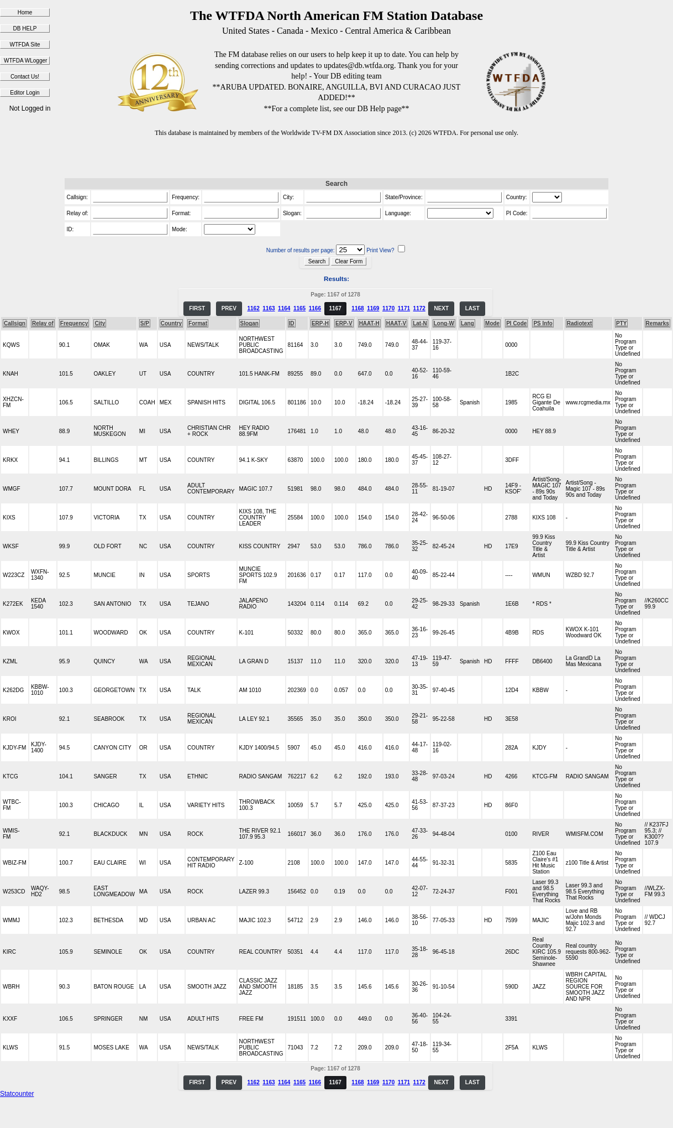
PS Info (542, 323)
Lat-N (420, 323)
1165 (299, 308)
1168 (357, 308)
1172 (419, 308)
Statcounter (17, 1094)
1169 (373, 308)
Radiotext (579, 323)
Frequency (74, 323)
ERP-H (320, 323)
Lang (467, 323)
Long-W (444, 323)
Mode (492, 323)
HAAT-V (396, 323)
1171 (404, 308)
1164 (284, 308)
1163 (268, 308)
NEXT (441, 308)
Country (171, 323)
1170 (388, 308)
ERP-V (344, 323)
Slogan (249, 323)
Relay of (43, 323)
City (99, 323)
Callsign (14, 323)
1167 (335, 308)
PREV (229, 308)
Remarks (657, 323)
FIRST (197, 308)
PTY (621, 323)
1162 (253, 308)
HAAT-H (369, 323)
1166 (315, 308)
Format (197, 323)
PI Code (516, 323)
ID (292, 323)
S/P (144, 323)
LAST (472, 308)
